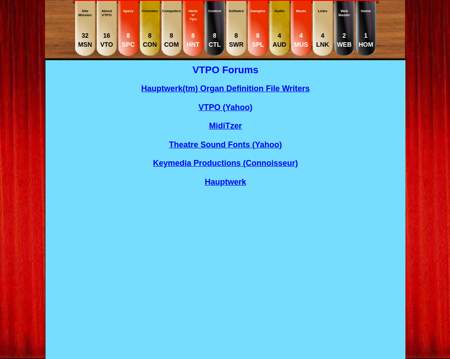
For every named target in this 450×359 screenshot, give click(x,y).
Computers (171, 28)
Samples (258, 28)
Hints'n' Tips (193, 28)
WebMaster (344, 28)
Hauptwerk (225, 181)
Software (236, 28)
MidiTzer (225, 125)
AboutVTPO (106, 28)
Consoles (150, 28)
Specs (128, 28)
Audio (279, 28)
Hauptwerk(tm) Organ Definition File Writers (225, 88)
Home (366, 28)
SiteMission (85, 28)
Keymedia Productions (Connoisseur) (225, 163)
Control (214, 28)
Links (322, 28)
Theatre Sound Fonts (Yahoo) (225, 144)
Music (301, 28)
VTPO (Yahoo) (225, 107)
